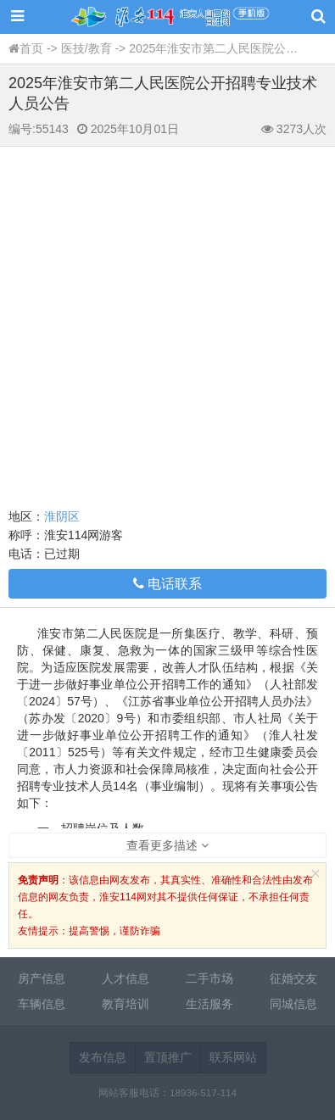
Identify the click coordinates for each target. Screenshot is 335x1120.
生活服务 (209, 1004)
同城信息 (293, 1004)
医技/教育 (86, 48)
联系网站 (233, 1057)
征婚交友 (293, 978)
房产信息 (41, 978)
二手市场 (209, 978)
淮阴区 (62, 516)
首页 (31, 48)
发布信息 (102, 1057)
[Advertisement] (167, 322)
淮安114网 (168, 17)
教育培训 (125, 1004)
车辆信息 (41, 1004)
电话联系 (167, 584)
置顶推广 (168, 1057)
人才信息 (125, 978)
